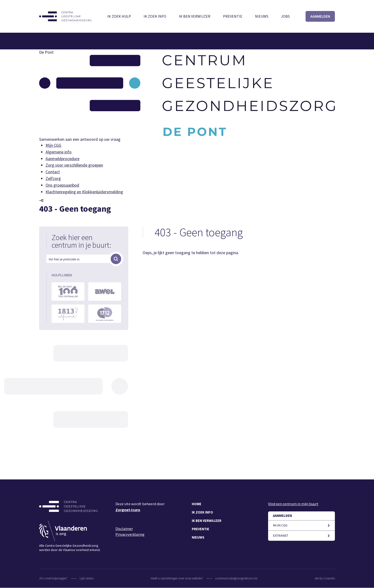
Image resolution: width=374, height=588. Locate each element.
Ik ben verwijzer (194, 16)
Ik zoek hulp (119, 16)
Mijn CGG (53, 145)
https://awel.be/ (104, 291)
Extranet (280, 535)
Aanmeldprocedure (62, 158)
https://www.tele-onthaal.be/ (68, 291)
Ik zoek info (155, 16)
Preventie (232, 16)
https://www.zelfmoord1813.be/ (68, 313)
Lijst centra (87, 578)
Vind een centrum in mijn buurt (293, 503)
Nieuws (261, 16)
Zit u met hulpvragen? (53, 578)
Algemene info (59, 152)
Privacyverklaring (130, 534)
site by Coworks (325, 578)
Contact (53, 171)
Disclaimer (124, 528)
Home (196, 504)
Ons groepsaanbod (62, 185)
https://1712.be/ (104, 313)
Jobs (285, 16)
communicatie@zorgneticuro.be (236, 578)
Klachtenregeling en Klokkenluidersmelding (84, 191)
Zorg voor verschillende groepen (74, 165)
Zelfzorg (53, 178)
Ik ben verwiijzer (206, 521)
